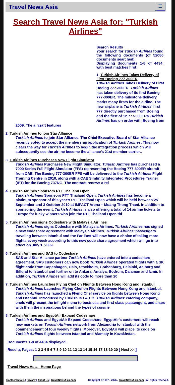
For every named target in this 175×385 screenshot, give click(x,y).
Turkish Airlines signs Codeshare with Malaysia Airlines (58, 222)
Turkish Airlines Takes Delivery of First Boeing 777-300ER (127, 77)
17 (100, 350)
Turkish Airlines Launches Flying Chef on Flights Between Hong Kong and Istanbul (82, 284)
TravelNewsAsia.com (63, 380)
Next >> (127, 350)
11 (70, 350)
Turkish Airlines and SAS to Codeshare (44, 253)
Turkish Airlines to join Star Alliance (41, 133)
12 (75, 350)
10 (65, 350)
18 (105, 350)
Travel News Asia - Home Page (34, 367)
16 (95, 350)
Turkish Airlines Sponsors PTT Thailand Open (49, 191)
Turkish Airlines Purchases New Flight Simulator (52, 160)
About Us (43, 380)
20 (116, 350)
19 (111, 350)
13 (80, 350)
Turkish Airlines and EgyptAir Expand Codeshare (52, 315)
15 (90, 350)
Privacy (31, 380)
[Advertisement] (51, 80)
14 (85, 350)
